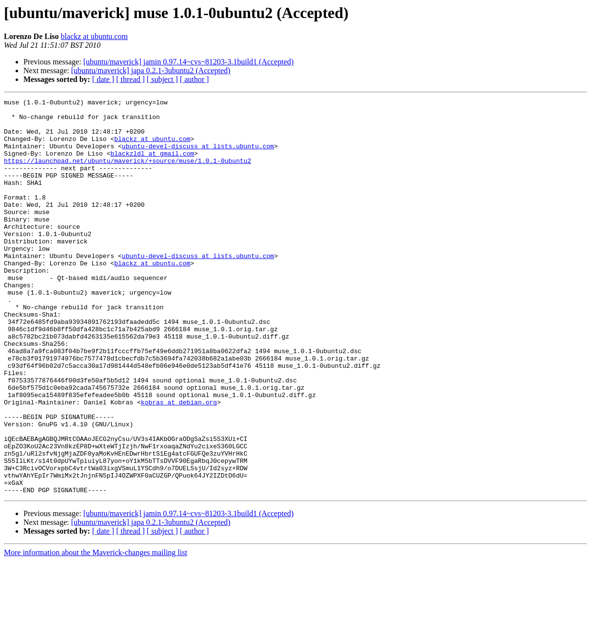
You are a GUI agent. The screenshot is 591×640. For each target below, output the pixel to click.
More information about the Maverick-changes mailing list (95, 631)
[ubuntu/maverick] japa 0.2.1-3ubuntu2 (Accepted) (151, 70)
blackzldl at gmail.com (152, 164)
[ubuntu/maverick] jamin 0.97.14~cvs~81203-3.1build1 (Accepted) (188, 62)
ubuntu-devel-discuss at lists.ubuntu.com (198, 156)
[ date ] (103, 79)
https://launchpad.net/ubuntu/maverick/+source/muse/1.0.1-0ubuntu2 (127, 173)
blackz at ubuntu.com (94, 36)
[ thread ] (130, 79)
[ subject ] (162, 79)
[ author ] (194, 79)
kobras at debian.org (179, 463)
